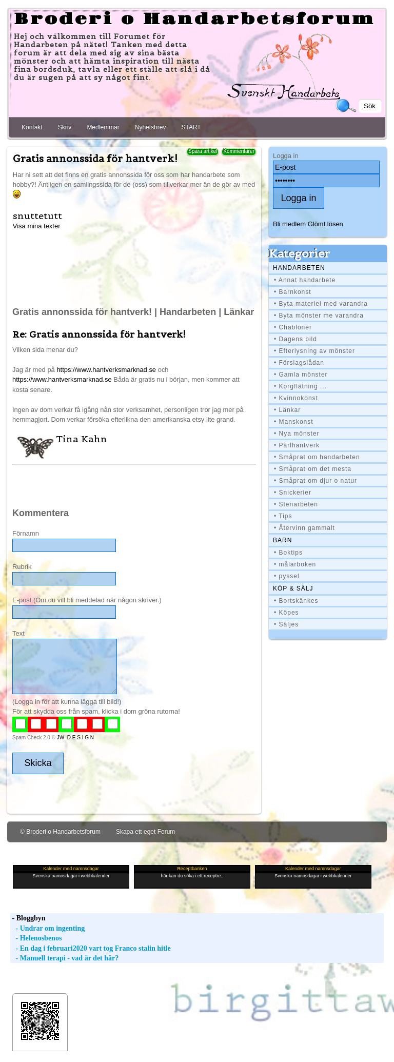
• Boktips (288, 552)
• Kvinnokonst (296, 398)
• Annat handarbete (305, 280)
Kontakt (32, 127)
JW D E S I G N (75, 737)
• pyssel (287, 576)
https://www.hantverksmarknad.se (106, 369)
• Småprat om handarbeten (317, 457)
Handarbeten (299, 267)
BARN (282, 540)
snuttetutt (37, 216)
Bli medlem (289, 224)
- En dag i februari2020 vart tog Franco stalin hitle (90, 948)
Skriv (65, 127)
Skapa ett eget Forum (145, 831)
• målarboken (295, 564)
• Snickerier (292, 492)
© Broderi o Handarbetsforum (60, 831)
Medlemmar (103, 127)
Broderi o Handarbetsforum (194, 19)
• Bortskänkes (296, 600)
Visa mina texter (37, 226)
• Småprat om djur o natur (315, 480)
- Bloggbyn (27, 918)
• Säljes (286, 624)
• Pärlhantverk (297, 445)
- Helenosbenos (36, 938)
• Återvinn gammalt (304, 528)
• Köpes (286, 612)
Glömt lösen (325, 224)
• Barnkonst (292, 292)
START (191, 127)
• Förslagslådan (299, 362)
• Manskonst (293, 421)
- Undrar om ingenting (47, 928)
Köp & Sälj (293, 588)
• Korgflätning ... (300, 386)
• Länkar (287, 410)
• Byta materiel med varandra (321, 303)
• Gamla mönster (301, 374)
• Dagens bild (295, 339)
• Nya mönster (297, 433)
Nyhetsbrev (150, 127)
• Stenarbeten (296, 504)
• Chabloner (293, 327)
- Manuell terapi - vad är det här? (64, 958)
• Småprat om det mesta (312, 469)
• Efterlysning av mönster (314, 351)
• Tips (283, 516)
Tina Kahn (81, 439)
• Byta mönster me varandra (319, 315)
